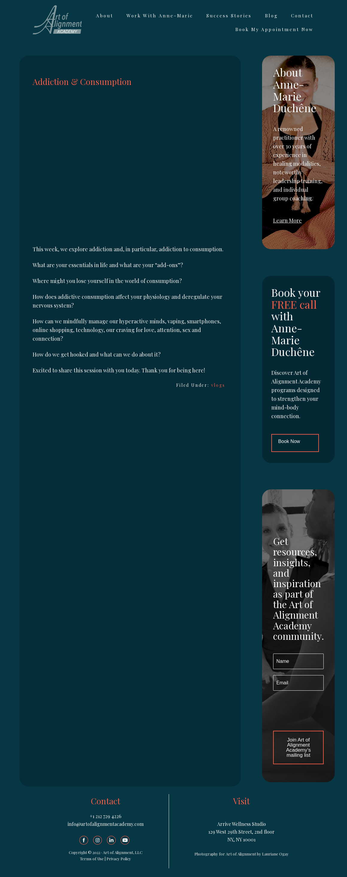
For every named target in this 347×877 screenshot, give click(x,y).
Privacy (113, 858)
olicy (127, 858)
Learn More (287, 220)
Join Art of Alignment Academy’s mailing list (298, 747)
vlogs (218, 385)
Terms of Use (92, 858)
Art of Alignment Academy (57, 20)
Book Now (289, 441)
